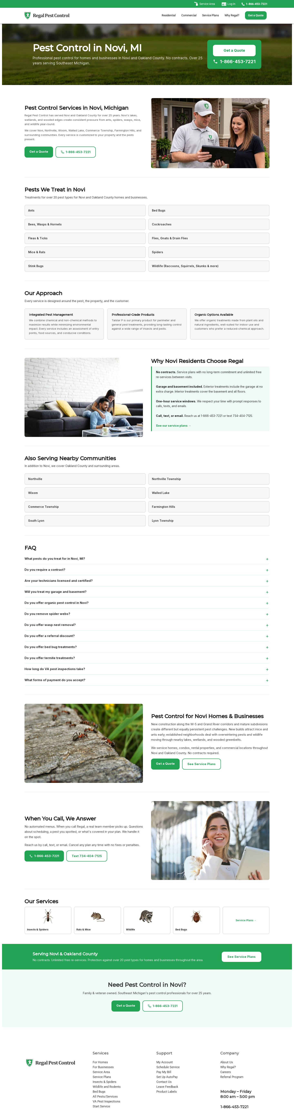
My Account (164, 1062)
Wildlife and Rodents (107, 1087)
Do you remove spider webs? (47, 614)
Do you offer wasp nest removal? (50, 625)
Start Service (101, 1106)
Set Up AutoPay (167, 1077)
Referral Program (231, 1077)
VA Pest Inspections (106, 1101)
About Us (226, 1062)
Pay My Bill (163, 1072)
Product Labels (166, 1091)
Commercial (188, 15)
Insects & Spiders (104, 1082)
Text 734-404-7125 (87, 856)
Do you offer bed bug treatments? (50, 647)
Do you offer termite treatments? (49, 658)
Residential (169, 15)
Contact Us (164, 1082)
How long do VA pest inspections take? (54, 669)
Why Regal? (232, 15)
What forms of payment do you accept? (54, 680)
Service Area (101, 1072)
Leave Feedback (167, 1087)
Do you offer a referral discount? (49, 636)
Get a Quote (234, 50)
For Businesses (103, 1067)
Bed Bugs (99, 1091)
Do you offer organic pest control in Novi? (56, 603)
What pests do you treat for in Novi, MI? (54, 559)
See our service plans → (173, 425)
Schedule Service (168, 1067)
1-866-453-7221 (234, 61)
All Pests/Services (105, 1096)
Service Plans (210, 15)
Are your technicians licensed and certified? (58, 581)
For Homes (100, 1062)
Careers (225, 1072)
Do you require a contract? (44, 570)
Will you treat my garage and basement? (55, 592)
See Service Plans (201, 764)
